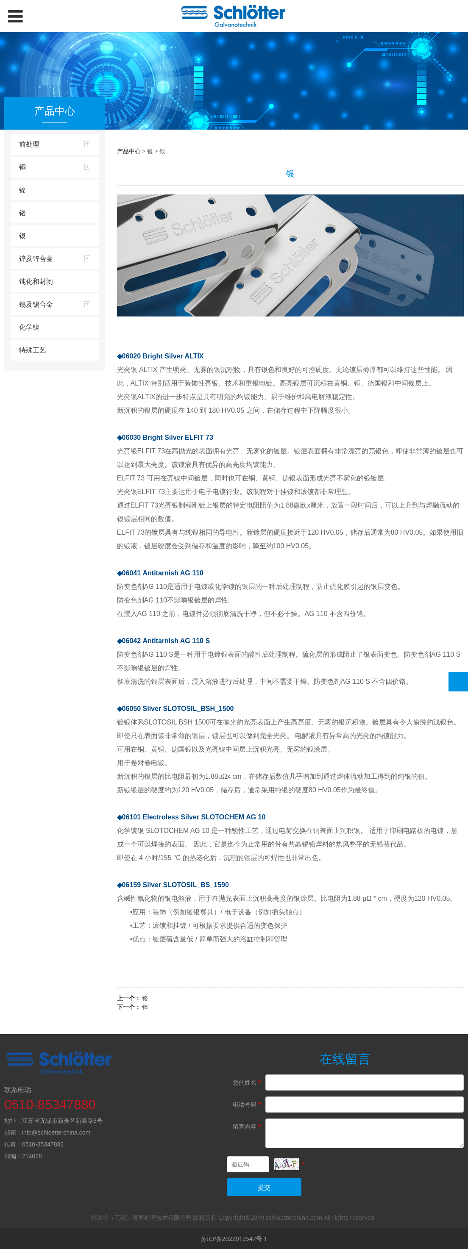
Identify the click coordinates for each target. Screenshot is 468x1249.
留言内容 (247, 1126)
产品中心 (129, 151)
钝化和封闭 (36, 281)
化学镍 (29, 327)
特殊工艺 (32, 350)
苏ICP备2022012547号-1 (234, 1239)
